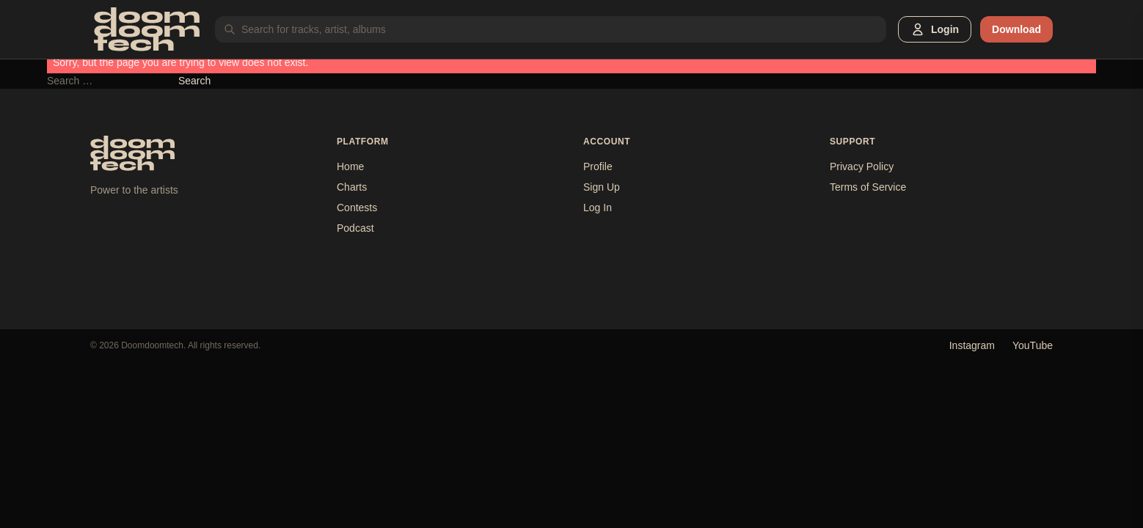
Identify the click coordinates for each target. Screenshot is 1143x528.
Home (350, 166)
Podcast (355, 228)
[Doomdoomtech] (146, 29)
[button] (934, 29)
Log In (597, 207)
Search (194, 81)
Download (1016, 29)
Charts (352, 187)
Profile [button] (598, 166)
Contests (357, 207)
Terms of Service (868, 187)
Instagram (972, 345)
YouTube (1032, 345)
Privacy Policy (862, 166)
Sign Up (601, 187)
